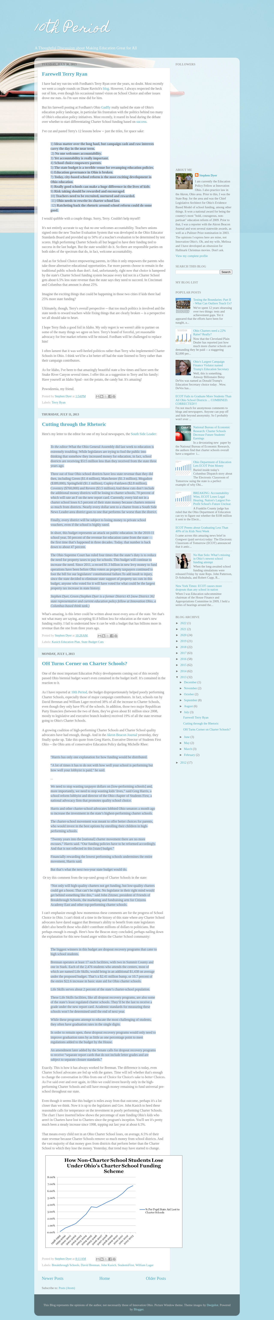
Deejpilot (212, 1305)
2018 (183, 647)
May (187, 743)
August (189, 706)
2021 (183, 629)
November (191, 688)
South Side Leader (143, 434)
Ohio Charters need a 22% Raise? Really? (209, 332)
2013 (183, 677)
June (187, 737)
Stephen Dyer (208, 175)
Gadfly (106, 107)
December (191, 682)
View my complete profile (192, 256)
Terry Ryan (59, 402)
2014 (183, 671)
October (189, 694)
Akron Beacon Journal (122, 735)
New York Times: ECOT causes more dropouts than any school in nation (199, 587)
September (191, 700)
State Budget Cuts (92, 642)
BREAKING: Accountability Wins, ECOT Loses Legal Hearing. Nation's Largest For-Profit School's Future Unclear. (212, 498)
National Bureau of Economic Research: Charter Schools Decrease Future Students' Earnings (211, 432)
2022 (183, 623)
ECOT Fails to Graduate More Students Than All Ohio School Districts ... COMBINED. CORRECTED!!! (203, 400)
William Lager (144, 1265)
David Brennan (90, 1265)
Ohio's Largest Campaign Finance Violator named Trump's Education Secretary (211, 365)
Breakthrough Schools (65, 1265)
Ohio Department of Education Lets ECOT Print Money (212, 463)
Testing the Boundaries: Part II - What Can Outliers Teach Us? (212, 301)
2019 (183, 641)
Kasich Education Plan (66, 642)
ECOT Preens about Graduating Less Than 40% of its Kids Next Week (202, 529)
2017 (183, 653)
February (190, 755)
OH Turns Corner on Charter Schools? (84, 663)
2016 (183, 659)
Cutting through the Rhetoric (74, 424)
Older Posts (156, 1278)
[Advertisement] (202, 134)
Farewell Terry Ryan (64, 74)
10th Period (72, 29)
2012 (183, 762)
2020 (183, 635)
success (141, 121)
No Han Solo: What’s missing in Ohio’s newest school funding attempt (211, 558)
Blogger (138, 1309)
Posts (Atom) (67, 1288)
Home (104, 1278)
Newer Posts (52, 1278)
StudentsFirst (126, 1265)
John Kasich (108, 1265)
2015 (183, 665)
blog (106, 88)
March (188, 749)
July (187, 712)
